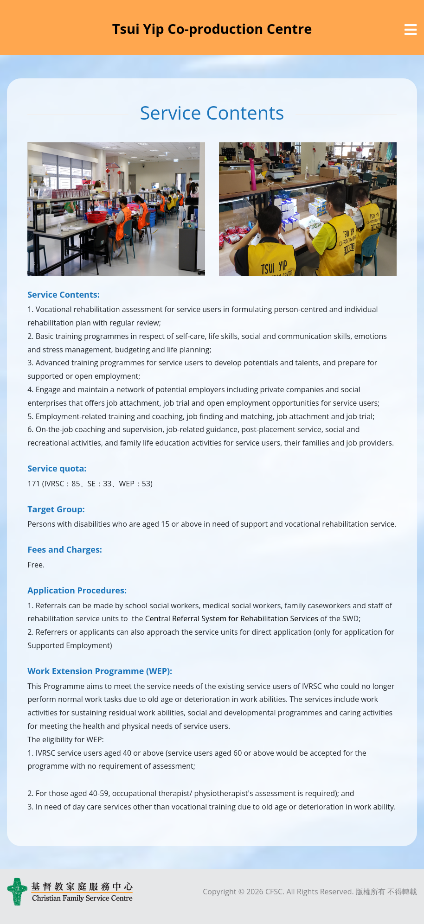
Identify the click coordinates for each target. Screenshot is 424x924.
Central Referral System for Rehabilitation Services (231, 618)
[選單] (410, 29)
